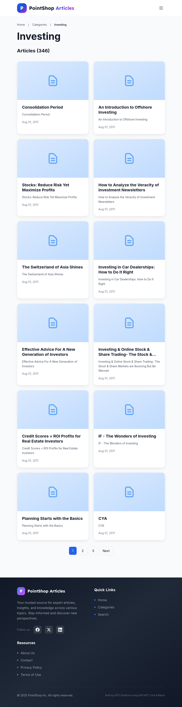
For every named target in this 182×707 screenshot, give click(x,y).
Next (106, 551)
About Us (26, 653)
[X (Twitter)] (49, 630)
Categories (39, 24)
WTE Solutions (122, 695)
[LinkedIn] (60, 630)
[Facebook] (38, 630)
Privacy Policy (29, 667)
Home (21, 24)
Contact (25, 660)
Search (101, 614)
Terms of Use (29, 675)
